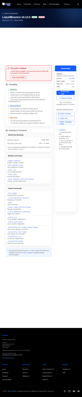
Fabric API (63, 118)
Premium (37, 4)
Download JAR (64, 93)
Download (27, 4)
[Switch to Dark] (78, 4)
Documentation (54, 4)
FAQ (64, 372)
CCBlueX (14, 391)
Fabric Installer (64, 113)
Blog (44, 4)
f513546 (72, 78)
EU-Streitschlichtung (8, 358)
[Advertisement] (41, 44)
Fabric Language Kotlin (65, 123)
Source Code (65, 98)
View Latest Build (18, 77)
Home (19, 4)
